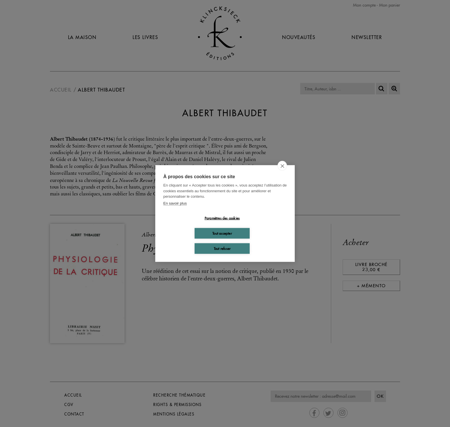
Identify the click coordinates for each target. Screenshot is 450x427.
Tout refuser (222, 248)
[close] (282, 166)
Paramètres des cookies (222, 218)
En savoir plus (175, 203)
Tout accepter (222, 233)
